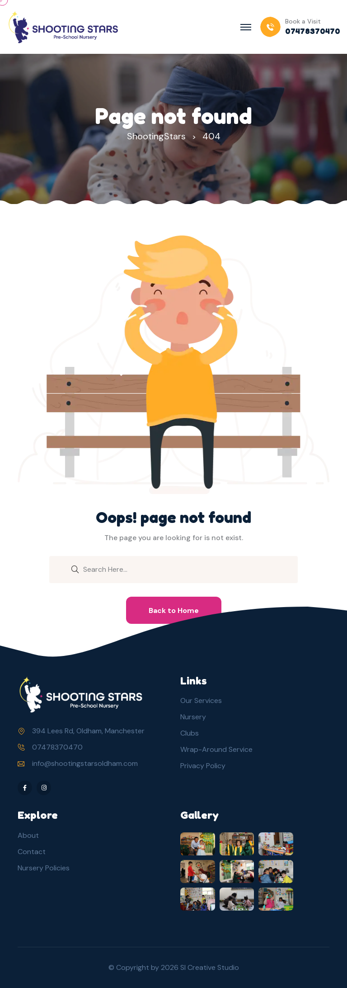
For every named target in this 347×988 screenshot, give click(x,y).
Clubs (189, 733)
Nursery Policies (44, 868)
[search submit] (75, 568)
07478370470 (57, 747)
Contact (32, 851)
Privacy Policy (202, 765)
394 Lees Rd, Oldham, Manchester (88, 731)
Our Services (201, 700)
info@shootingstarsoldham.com (85, 763)
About (28, 835)
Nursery (193, 717)
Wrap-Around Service (216, 749)
